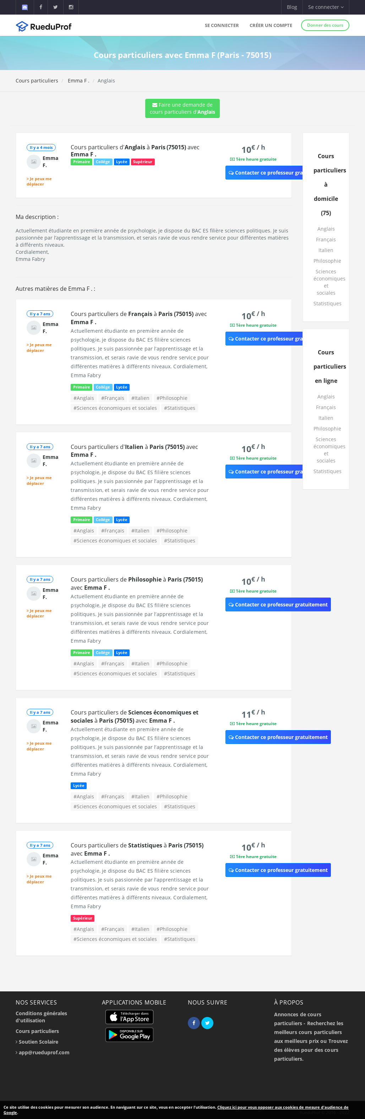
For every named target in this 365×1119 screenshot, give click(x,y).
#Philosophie (172, 398)
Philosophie (327, 260)
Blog (292, 7)
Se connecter (222, 25)
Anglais (326, 228)
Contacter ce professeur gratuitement (278, 172)
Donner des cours (325, 25)
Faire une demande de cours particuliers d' (182, 108)
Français (326, 239)
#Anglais (83, 398)
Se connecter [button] (326, 7)
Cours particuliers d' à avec (135, 150)
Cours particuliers (37, 80)
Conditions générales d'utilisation (41, 1017)
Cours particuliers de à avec (134, 716)
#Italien (140, 398)
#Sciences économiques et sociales (115, 408)
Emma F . (77, 80)
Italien (325, 250)
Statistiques (328, 303)
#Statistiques (179, 408)
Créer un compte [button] (271, 25)
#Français (112, 398)
